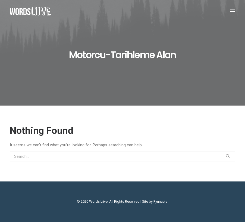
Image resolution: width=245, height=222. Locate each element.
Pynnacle (160, 201)
